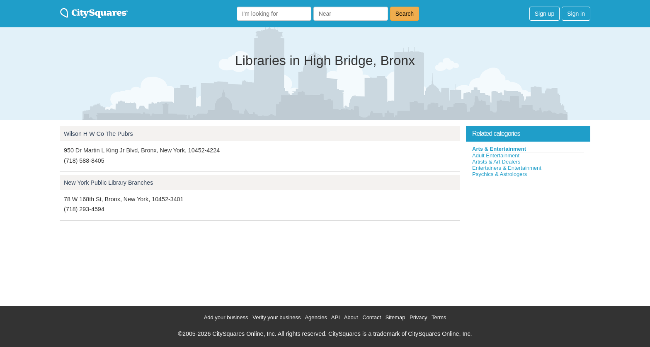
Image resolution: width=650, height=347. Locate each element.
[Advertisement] (528, 240)
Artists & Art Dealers (496, 162)
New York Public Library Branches (108, 182)
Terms (439, 317)
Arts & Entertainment (499, 149)
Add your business (226, 317)
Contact (371, 317)
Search (404, 13)
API (335, 317)
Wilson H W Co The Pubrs (98, 133)
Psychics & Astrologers (499, 174)
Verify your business (276, 317)
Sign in (576, 13)
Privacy (418, 317)
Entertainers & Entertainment (506, 168)
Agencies (316, 317)
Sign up (544, 13)
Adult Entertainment (495, 155)
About (351, 317)
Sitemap (395, 317)
